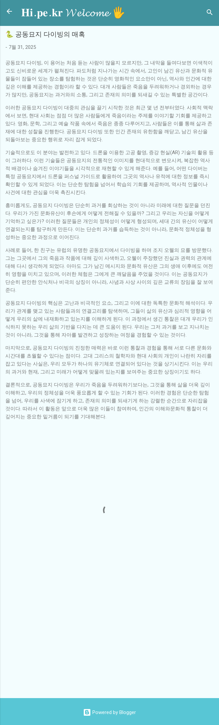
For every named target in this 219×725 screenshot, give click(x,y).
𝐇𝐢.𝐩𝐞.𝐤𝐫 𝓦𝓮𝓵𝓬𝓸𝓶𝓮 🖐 (73, 12)
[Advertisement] (112, 639)
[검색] (210, 13)
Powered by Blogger (109, 712)
